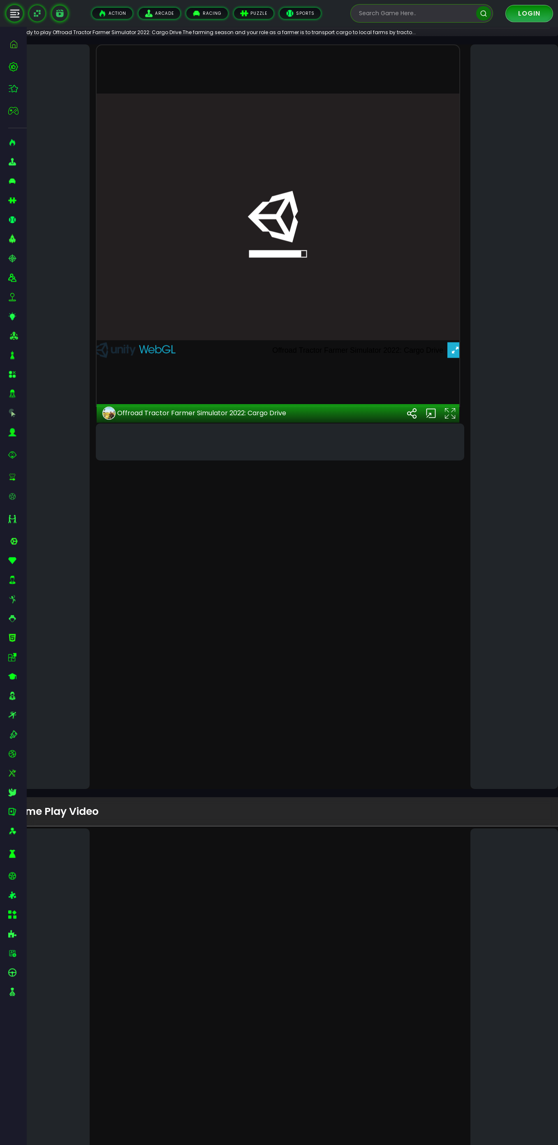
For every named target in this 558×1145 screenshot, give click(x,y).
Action (112, 13)
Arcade (159, 13)
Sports (300, 13)
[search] (483, 13)
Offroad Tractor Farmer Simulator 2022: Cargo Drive (216, 757)
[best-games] (17, 66)
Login (529, 13)
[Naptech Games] (37, 13)
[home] (17, 44)
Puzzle (253, 13)
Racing (207, 13)
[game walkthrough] (59, 13)
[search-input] (416, 13)
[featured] (17, 88)
